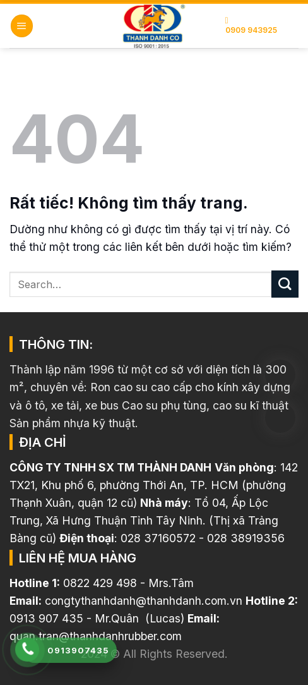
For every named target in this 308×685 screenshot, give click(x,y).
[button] (22, 26)
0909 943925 (251, 25)
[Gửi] (285, 284)
